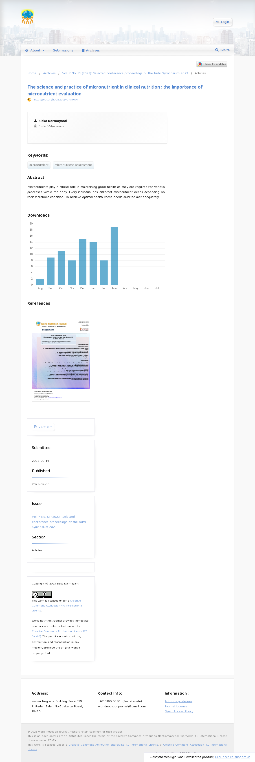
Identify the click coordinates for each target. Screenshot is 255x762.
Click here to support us (232, 757)
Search (225, 50)
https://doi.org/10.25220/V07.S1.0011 (56, 99)
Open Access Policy (179, 712)
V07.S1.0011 (45, 427)
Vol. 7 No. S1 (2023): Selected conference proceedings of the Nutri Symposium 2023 (125, 73)
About (33, 50)
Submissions (63, 50)
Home (31, 73)
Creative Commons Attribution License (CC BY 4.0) (60, 634)
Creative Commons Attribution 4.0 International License (57, 606)
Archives (91, 50)
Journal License (176, 707)
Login (222, 22)
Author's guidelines (178, 701)
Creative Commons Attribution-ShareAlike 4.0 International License (113, 745)
